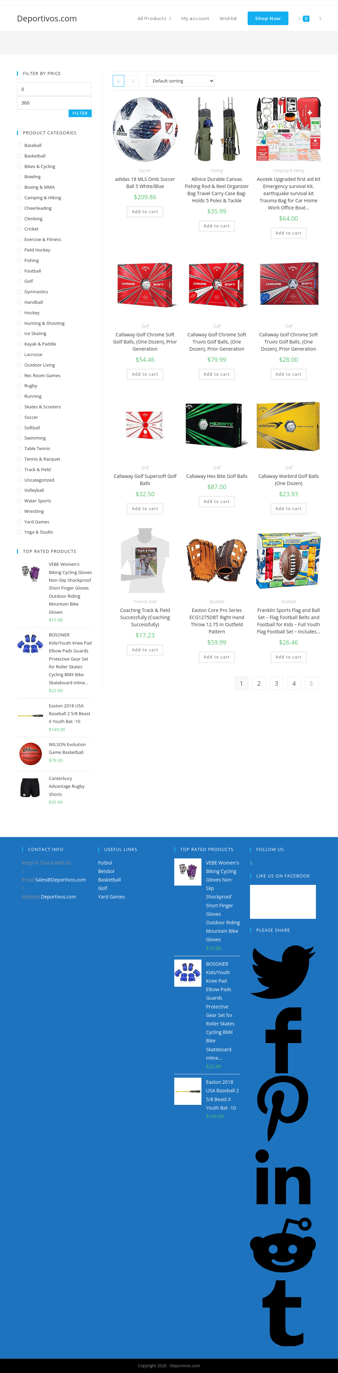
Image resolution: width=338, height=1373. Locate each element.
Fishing (217, 170)
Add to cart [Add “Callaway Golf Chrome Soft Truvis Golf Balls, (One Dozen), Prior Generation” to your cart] (217, 374)
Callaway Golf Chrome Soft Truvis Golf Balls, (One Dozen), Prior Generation (217, 341)
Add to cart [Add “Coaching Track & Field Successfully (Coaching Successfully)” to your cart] (145, 650)
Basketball (35, 156)
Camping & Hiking (288, 170)
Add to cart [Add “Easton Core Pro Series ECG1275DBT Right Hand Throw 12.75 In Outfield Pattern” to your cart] (217, 657)
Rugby (30, 386)
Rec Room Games (42, 375)
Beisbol (106, 871)
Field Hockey (37, 250)
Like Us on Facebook (283, 876)
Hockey (31, 313)
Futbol (105, 862)
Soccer (145, 170)
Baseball (216, 602)
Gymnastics (36, 292)
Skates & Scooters (42, 407)
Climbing (33, 219)
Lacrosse (33, 354)
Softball (32, 428)
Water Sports (37, 501)
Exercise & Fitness (42, 239)
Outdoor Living (39, 365)
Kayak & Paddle (40, 344)
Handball (33, 302)
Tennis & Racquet (42, 459)
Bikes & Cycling (39, 166)
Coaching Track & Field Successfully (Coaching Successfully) (145, 617)
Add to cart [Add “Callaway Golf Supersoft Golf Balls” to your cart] (145, 509)
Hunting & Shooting (44, 323)
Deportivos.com (47, 18)
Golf (145, 326)
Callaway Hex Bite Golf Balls (216, 476)
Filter (80, 113)
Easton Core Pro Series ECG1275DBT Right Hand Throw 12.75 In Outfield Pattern (217, 621)
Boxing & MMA (39, 187)
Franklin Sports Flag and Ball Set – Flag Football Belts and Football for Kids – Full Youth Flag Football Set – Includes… (288, 621)
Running (32, 396)
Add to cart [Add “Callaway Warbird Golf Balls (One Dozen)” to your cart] (288, 509)
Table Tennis (37, 448)
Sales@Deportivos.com (60, 879)
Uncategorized (39, 480)
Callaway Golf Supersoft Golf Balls (145, 479)
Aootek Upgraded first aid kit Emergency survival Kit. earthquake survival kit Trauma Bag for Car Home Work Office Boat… (288, 193)
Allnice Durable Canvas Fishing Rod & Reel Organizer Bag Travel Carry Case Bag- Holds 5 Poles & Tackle (217, 190)
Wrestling (34, 511)
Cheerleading (38, 208)
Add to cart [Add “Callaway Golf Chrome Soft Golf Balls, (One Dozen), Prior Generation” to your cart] (145, 374)
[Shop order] (180, 81)
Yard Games (36, 522)
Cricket (31, 229)
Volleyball (34, 490)
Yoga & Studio (38, 532)
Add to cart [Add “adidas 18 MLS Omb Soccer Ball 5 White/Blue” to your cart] (145, 212)
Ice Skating (35, 333)
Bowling (32, 176)
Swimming (35, 438)
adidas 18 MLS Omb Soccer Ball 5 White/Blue (145, 182)
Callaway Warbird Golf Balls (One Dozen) (288, 479)
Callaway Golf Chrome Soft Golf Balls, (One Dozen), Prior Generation (145, 341)
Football (289, 602)
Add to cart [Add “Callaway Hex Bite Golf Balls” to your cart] (217, 501)
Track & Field (145, 602)
